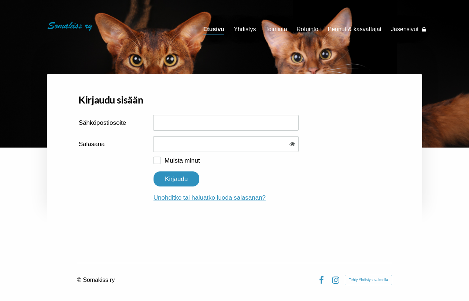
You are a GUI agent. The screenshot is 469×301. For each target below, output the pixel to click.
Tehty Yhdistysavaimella (368, 280)
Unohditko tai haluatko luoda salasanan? (210, 197)
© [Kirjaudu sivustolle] (80, 280)
